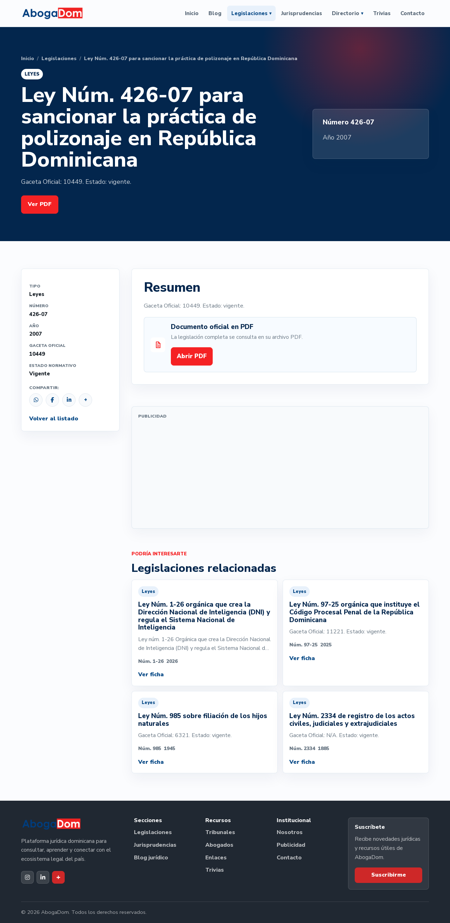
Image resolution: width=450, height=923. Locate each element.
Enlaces (216, 857)
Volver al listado (53, 418)
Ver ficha (151, 674)
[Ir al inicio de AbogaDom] (52, 13)
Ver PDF (40, 204)
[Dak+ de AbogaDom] (58, 877)
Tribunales (220, 832)
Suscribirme (388, 875)
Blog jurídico (151, 857)
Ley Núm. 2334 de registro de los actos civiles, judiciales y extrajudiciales (352, 719)
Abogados (219, 845)
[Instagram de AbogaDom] (27, 877)
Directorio (347, 13)
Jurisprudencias (301, 13)
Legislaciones (251, 13)
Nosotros (290, 832)
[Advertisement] (280, 473)
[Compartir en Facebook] (52, 400)
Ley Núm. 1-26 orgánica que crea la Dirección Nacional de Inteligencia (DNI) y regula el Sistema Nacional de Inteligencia (204, 616)
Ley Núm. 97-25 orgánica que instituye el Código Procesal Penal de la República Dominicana (354, 612)
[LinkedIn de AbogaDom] (43, 877)
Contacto (412, 13)
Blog (214, 13)
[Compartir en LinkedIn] (69, 400)
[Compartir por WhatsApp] (36, 400)
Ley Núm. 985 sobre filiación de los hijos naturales (202, 719)
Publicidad (291, 845)
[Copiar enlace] (85, 400)
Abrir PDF (192, 356)
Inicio (192, 13)
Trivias (382, 13)
